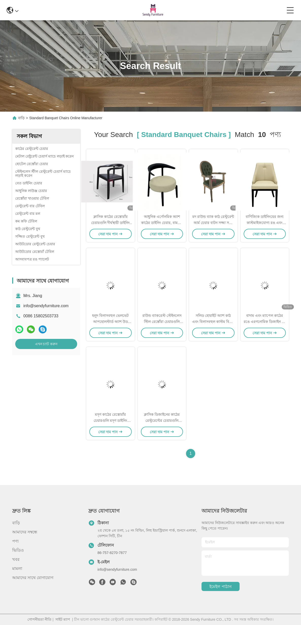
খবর (16, 559)
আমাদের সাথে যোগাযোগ (32, 578)
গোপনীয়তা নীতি (39, 619)
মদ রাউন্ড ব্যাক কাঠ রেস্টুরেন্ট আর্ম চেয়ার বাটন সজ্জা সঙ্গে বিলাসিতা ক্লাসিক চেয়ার (213, 223)
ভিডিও (18, 550)
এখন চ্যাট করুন (46, 344)
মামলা (17, 568)
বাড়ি (21, 118)
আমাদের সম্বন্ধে (24, 532)
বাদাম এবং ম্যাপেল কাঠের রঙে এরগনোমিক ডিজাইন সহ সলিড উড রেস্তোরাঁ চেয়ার (265, 322)
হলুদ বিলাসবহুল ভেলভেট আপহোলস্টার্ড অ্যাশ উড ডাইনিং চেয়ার (110, 322)
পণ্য (15, 541)
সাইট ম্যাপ (62, 619)
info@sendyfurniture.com (46, 306)
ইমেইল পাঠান (220, 586)
